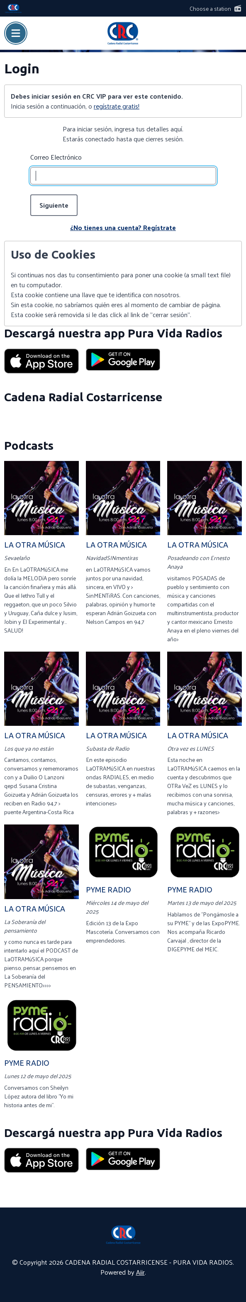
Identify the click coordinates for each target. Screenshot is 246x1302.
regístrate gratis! (116, 106)
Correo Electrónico (56, 157)
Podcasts (29, 445)
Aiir (140, 1272)
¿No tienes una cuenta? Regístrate (123, 227)
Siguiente (53, 205)
